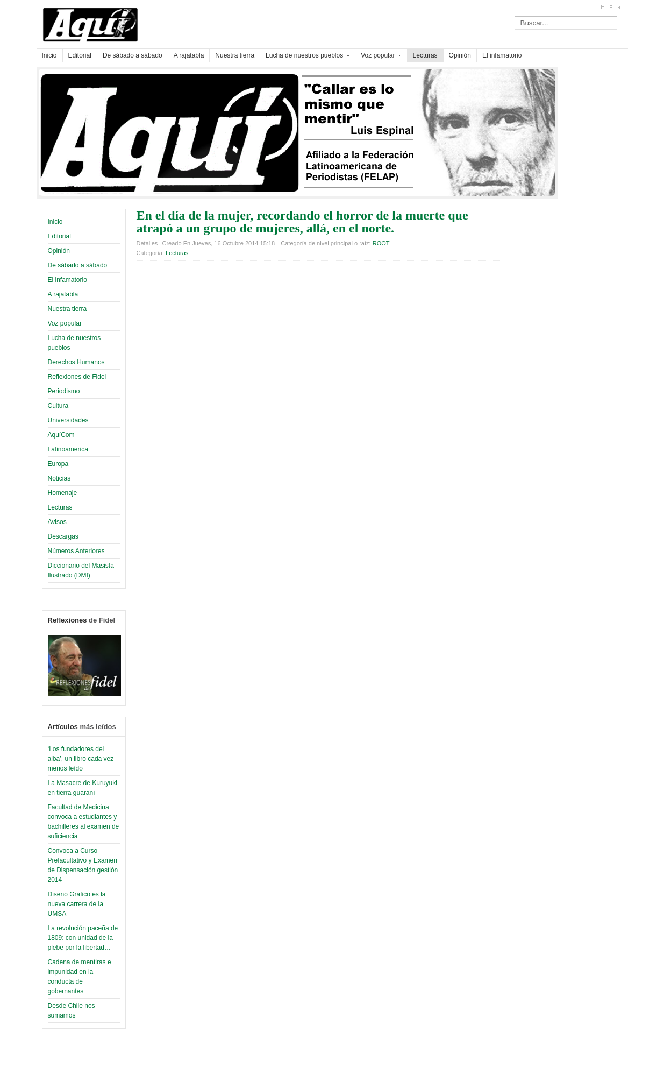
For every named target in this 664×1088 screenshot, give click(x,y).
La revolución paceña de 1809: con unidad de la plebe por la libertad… (83, 937)
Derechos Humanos (76, 362)
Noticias (59, 478)
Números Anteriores (76, 551)
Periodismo (64, 391)
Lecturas (60, 507)
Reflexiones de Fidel (77, 376)
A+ (602, 7)
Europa (58, 464)
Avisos (57, 522)
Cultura (58, 405)
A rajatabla (63, 294)
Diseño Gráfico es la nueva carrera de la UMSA (77, 904)
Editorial (59, 236)
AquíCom (61, 435)
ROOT (381, 243)
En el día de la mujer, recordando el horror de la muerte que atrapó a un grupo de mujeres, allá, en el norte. (302, 221)
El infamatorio (67, 280)
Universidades (68, 420)
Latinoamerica (68, 449)
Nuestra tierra (67, 309)
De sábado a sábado (78, 265)
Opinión (59, 251)
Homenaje (62, 493)
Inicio (55, 221)
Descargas (63, 536)
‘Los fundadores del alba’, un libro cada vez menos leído (81, 758)
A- (619, 7)
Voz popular (65, 323)
